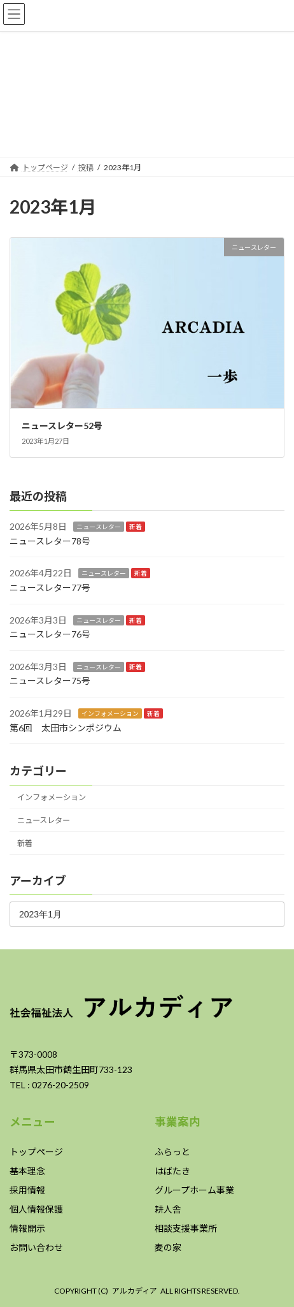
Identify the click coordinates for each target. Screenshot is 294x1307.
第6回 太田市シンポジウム (66, 727)
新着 (135, 526)
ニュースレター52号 (62, 425)
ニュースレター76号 (50, 634)
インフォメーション (110, 713)
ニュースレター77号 (50, 587)
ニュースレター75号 (50, 680)
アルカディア (134, 1291)
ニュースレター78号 (50, 541)
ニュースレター (98, 526)
